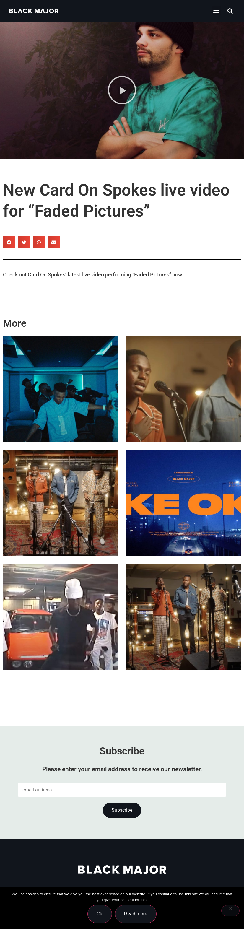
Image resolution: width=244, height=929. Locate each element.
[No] (230, 910)
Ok (100, 913)
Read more (135, 913)
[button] (216, 10)
